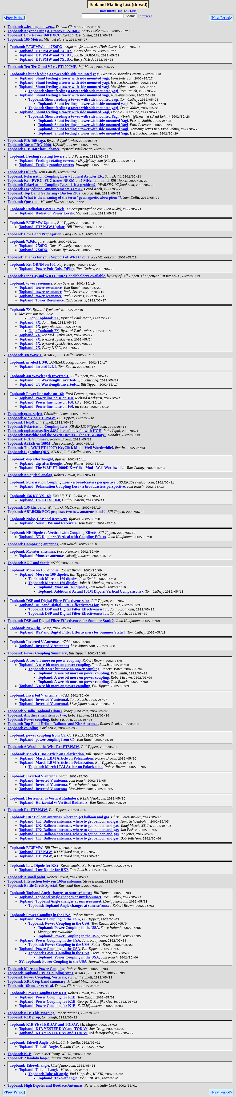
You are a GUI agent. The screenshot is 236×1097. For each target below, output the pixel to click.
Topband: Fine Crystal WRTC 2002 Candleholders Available (56, 276)
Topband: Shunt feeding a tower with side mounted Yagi (64, 112)
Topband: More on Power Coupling (36, 969)
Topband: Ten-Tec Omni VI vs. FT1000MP (42, 67)
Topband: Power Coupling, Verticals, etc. (40, 977)
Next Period (221, 18)
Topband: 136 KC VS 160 (30, 496)
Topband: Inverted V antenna (33, 776)
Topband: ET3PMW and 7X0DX (36, 47)
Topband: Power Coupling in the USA (40, 915)
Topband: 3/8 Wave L (25, 355)
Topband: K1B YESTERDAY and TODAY (44, 1024)
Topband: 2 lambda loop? (28, 1058)
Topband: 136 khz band (27, 507)
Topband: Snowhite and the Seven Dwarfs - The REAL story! (57, 435)
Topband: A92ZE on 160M (29, 443)
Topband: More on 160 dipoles (34, 570)
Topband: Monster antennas (32, 551)
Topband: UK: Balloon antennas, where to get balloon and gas (59, 817)
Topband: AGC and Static (28, 563)
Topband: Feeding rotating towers (37, 156)
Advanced (145, 16)
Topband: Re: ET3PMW (27, 810)
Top (119, 10)
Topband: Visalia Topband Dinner (35, 711)
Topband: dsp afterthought (31, 459)
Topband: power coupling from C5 (37, 735)
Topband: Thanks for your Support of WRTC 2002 (48, 257)
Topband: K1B (19, 1054)
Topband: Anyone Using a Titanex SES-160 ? (44, 31)
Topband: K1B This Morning (31, 1013)
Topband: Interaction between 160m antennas (44, 881)
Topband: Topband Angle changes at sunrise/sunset (51, 893)
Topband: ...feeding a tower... (31, 27)
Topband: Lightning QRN (28, 452)
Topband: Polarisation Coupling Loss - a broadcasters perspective (62, 482)
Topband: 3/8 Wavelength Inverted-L (39, 376)
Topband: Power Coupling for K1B (38, 993)
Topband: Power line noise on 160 (37, 394)
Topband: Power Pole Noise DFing (46, 269)
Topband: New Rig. (25, 628)
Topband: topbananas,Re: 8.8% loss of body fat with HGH (55, 431)
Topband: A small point (26, 877)
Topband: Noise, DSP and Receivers (38, 519)
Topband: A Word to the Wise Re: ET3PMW (43, 747)
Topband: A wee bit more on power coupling (45, 660)
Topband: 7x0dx (23, 241)
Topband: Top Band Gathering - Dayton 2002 (44, 193)
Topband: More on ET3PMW (31, 418)
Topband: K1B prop (24, 1017)
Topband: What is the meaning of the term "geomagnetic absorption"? (64, 197)
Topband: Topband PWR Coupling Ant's (40, 973)
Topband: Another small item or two (37, 715)
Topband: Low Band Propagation (34, 234)
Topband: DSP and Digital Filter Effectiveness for (49, 601)
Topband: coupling (23, 728)
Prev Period (15, 18)
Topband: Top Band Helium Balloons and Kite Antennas (53, 724)
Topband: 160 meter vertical (30, 986)
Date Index (107, 10)
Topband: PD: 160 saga (26, 141)
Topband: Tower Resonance (41, 300)
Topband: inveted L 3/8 (28, 362)
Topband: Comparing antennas (33, 544)
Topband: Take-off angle (29, 1065)
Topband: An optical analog (30, 475)
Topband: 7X (20, 310)
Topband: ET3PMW (26, 848)
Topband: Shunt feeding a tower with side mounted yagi (54, 74)
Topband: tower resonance (31, 283)
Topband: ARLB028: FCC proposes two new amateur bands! (56, 512)
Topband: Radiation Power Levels (37, 209)
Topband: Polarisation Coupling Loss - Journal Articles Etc (55, 176)
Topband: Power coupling (28, 719)
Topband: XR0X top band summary (37, 981)
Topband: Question (23, 202)
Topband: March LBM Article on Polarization (47, 754)
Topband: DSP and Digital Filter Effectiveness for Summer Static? (61, 621)
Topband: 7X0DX (33, 246)
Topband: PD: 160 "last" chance (34, 149)
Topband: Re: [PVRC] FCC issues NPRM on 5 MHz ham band (58, 180)
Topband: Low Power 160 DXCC (34, 35)
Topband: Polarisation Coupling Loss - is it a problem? (52, 185)
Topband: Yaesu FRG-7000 (29, 145)
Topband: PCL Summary (28, 439)
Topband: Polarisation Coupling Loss (38, 426)
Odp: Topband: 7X (43, 318)
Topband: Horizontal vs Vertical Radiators (44, 798)
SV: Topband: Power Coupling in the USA (53, 961)
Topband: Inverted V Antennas (35, 642)
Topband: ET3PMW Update (32, 223)
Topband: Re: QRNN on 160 (32, 264)
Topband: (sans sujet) (25, 414)
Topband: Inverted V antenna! (34, 695)
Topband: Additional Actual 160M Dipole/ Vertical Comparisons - (90, 591)
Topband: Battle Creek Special (32, 885)
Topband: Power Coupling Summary (37, 653)
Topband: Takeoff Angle (29, 1042)
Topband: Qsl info (22, 172)
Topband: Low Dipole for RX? (34, 865)
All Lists (130, 10)
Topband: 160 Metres (25, 39)
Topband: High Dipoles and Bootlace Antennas (45, 1085)
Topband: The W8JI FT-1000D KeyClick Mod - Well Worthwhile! (60, 448)
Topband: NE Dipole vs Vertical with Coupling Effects (53, 533)
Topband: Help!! (21, 422)
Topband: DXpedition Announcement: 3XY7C (45, 189)
